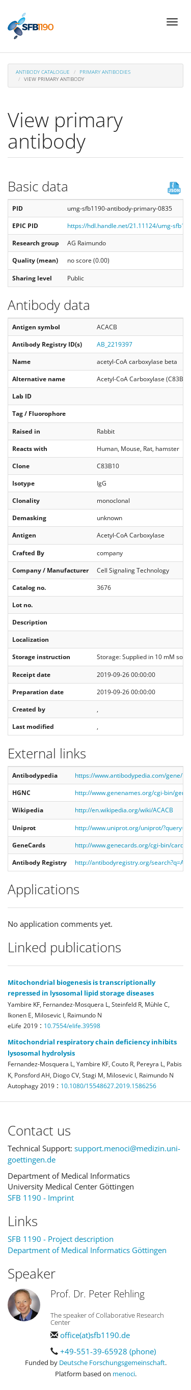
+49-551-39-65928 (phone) (108, 1351)
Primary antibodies (104, 71)
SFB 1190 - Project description (61, 1239)
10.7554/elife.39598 (72, 1026)
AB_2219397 (114, 344)
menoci (124, 1373)
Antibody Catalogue (43, 71)
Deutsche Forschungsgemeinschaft (112, 1362)
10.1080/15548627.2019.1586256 (108, 1086)
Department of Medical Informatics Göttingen (87, 1250)
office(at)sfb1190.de (95, 1335)
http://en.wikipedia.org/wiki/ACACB (124, 810)
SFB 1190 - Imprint (41, 1198)
